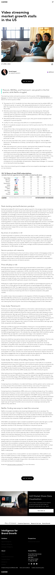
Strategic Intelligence (7, 547)
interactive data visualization (15, 464)
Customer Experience (24, 523)
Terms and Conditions (25, 567)
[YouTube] (34, 564)
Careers (3, 564)
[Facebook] (31, 564)
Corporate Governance (7, 556)
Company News (5, 559)
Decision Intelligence (6, 544)
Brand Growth (46, 523)
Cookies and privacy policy (38, 567)
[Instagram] (29, 564)
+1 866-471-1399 (33, 561)
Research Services (36, 523)
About (3, 554)
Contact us (4, 562)
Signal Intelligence (6, 541)
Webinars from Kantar (34, 541)
